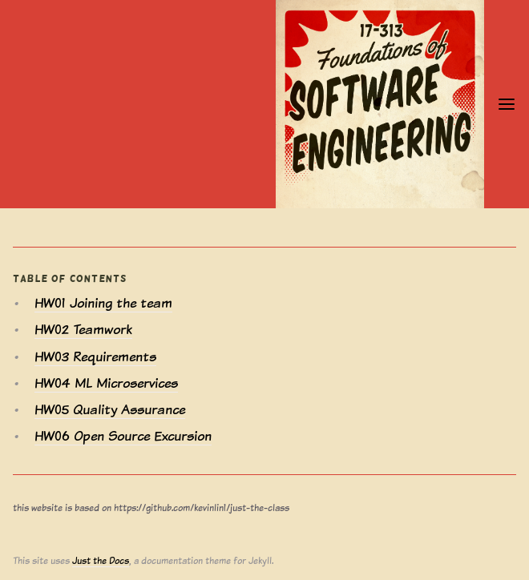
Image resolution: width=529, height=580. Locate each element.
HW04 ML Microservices (106, 383)
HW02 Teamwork (83, 329)
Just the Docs (100, 560)
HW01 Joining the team (103, 303)
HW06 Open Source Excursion (123, 436)
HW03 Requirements (95, 357)
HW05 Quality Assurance (109, 410)
